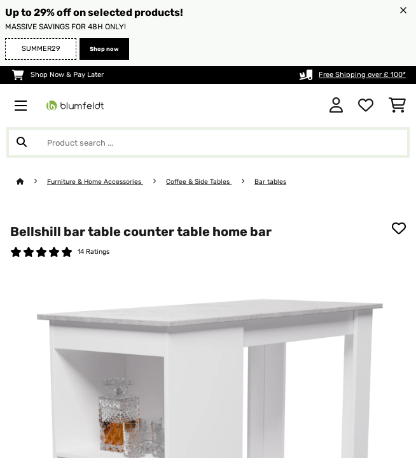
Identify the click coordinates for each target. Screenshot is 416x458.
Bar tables (270, 181)
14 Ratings (93, 251)
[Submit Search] (22, 142)
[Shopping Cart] (397, 105)
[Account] (336, 105)
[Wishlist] (365, 105)
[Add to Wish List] (399, 228)
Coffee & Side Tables (199, 181)
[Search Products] (208, 142)
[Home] (32, 181)
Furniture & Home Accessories (95, 181)
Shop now (104, 49)
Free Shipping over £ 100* (362, 75)
